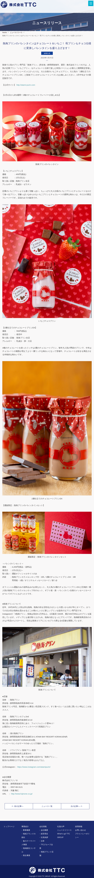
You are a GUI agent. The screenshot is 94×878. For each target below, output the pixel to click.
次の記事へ (76, 806)
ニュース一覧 (47, 806)
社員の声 (60, 826)
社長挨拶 (44, 837)
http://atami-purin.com (25, 85)
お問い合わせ (80, 830)
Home (4, 32)
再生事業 (26, 855)
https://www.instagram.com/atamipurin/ (33, 767)
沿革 (42, 841)
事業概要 (26, 830)
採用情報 (78, 826)
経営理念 (44, 833)
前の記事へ (17, 806)
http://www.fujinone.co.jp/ (21, 794)
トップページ (9, 826)
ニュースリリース (16, 32)
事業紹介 (25, 826)
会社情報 (43, 826)
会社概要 (44, 830)
